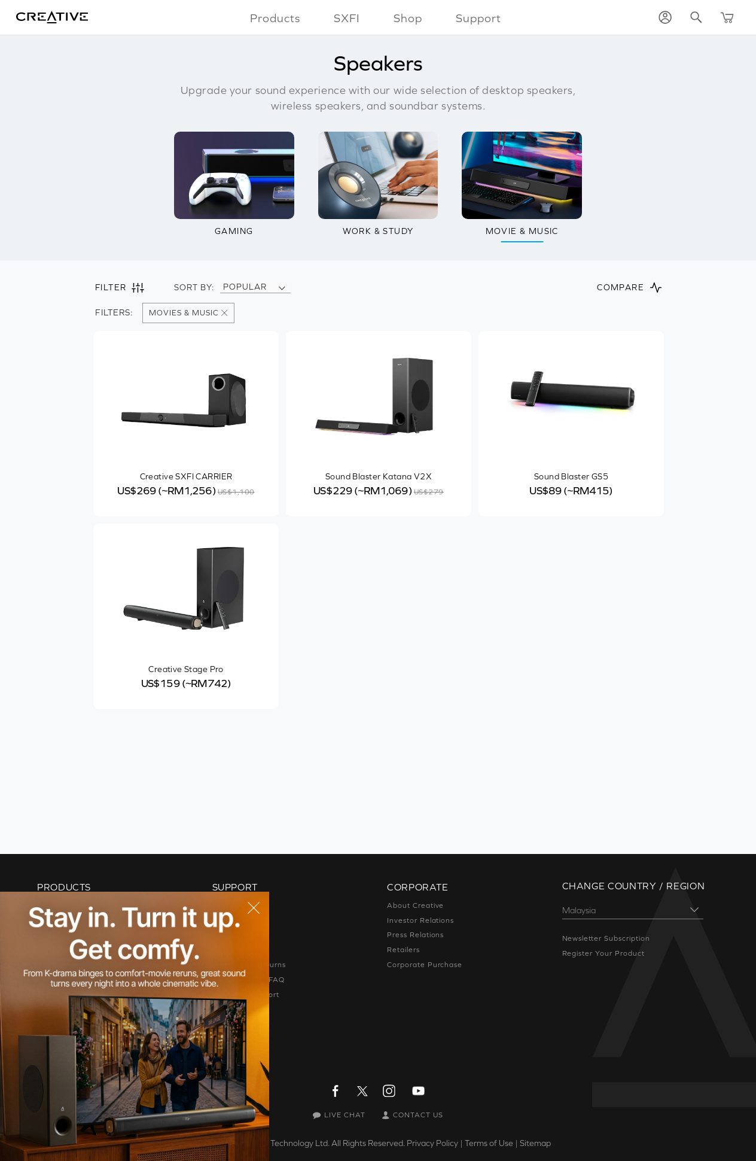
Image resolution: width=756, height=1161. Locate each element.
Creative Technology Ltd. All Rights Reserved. (321, 1143)
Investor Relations (420, 920)
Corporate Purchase (424, 965)
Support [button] (478, 18)
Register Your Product (603, 953)
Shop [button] (408, 18)
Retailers (403, 950)
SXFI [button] (347, 18)
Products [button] (275, 18)
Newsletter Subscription (606, 938)
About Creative (415, 905)
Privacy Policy (432, 1143)
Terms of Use (489, 1143)
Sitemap (535, 1143)
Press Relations (415, 935)
